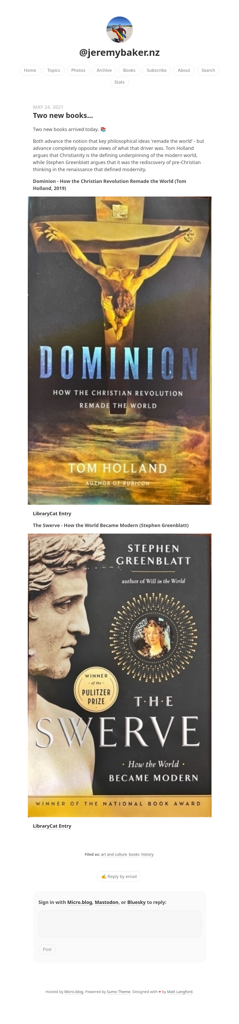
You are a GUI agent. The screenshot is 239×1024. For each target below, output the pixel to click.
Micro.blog (79, 902)
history (147, 854)
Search (208, 70)
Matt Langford (180, 994)
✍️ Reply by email (119, 876)
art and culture (114, 854)
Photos (78, 70)
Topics (53, 70)
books (134, 854)
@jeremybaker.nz (119, 52)
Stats (119, 82)
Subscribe (157, 70)
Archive (104, 70)
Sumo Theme (118, 994)
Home (30, 70)
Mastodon (106, 902)
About (184, 70)
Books (129, 70)
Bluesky (136, 902)
